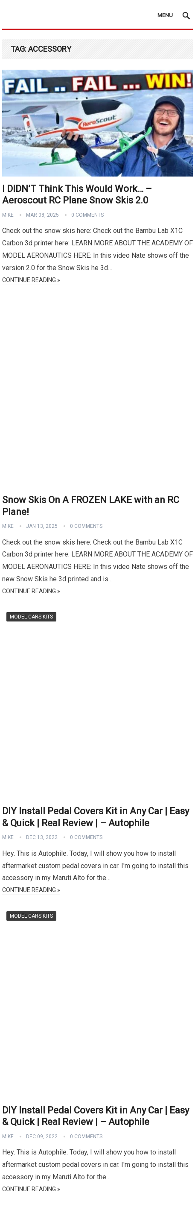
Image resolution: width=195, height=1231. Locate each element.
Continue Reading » (31, 280)
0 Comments (87, 215)
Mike (8, 215)
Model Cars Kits (31, 617)
